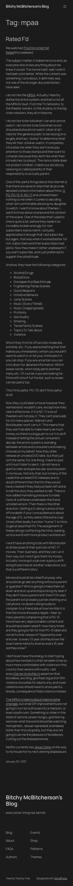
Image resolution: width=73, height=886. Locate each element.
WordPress (60, 878)
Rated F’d (17, 39)
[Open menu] (64, 6)
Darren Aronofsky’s (27, 674)
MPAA (31, 95)
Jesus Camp (42, 747)
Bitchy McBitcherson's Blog (27, 6)
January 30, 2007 (16, 761)
